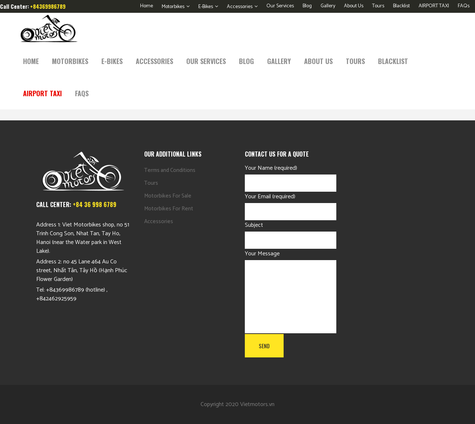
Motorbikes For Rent (168, 208)
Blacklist (401, 6)
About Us (353, 6)
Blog (307, 6)
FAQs (464, 6)
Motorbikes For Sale (167, 195)
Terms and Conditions (169, 170)
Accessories (240, 7)
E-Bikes (205, 7)
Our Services (280, 6)
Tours (378, 6)
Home (146, 6)
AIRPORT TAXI (434, 6)
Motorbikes (173, 7)
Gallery (328, 6)
